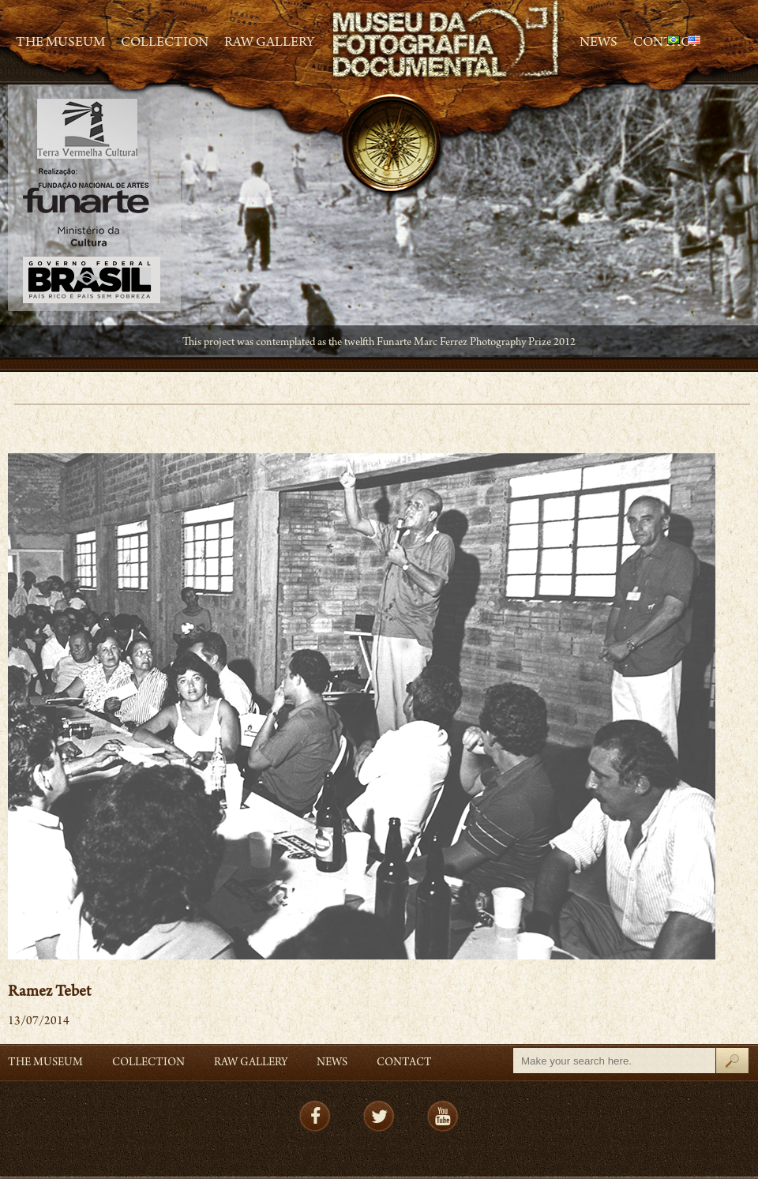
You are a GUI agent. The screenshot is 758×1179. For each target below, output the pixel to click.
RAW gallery (269, 43)
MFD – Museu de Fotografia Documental (447, 40)
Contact (404, 1063)
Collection (164, 43)
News (598, 43)
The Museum (60, 43)
